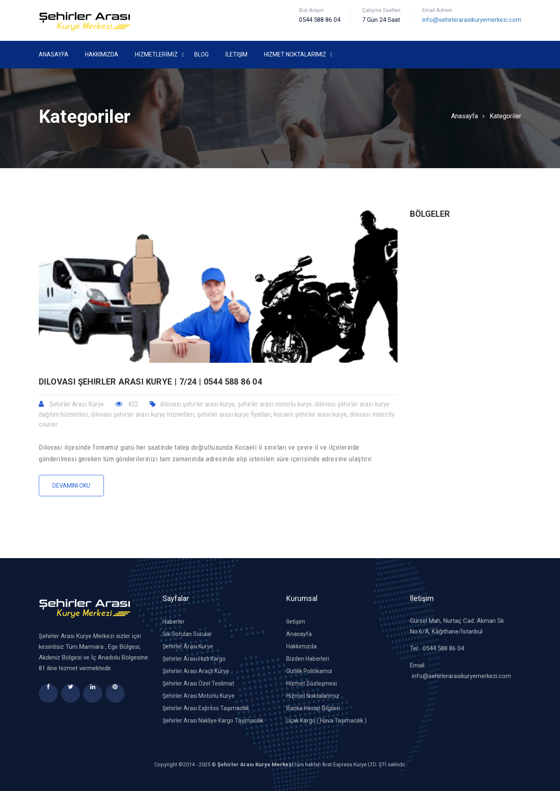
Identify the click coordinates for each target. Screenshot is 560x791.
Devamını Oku (71, 485)
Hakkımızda (101, 54)
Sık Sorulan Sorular (187, 634)
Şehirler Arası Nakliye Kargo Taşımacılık (213, 720)
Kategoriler (505, 116)
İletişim (236, 54)
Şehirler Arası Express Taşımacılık (205, 708)
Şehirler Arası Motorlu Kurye (198, 695)
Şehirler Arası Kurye (187, 646)
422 (126, 404)
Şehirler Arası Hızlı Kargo (194, 658)
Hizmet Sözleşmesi (311, 683)
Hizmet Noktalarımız (295, 54)
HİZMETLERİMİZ (156, 54)
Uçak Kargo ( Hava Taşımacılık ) (326, 720)
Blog (201, 54)
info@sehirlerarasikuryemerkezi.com (471, 19)
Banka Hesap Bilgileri (313, 708)
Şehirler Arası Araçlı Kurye (195, 671)
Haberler (173, 621)
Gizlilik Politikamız (309, 671)
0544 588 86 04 (443, 648)
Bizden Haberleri (307, 658)
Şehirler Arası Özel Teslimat (198, 683)
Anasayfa (53, 54)
